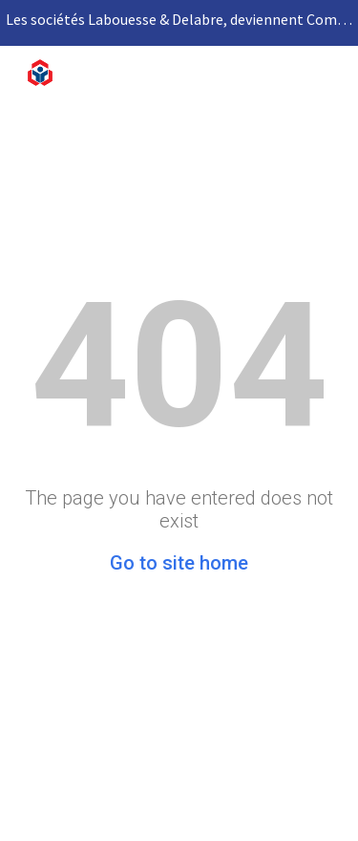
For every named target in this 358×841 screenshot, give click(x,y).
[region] (179, 23)
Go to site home (179, 562)
